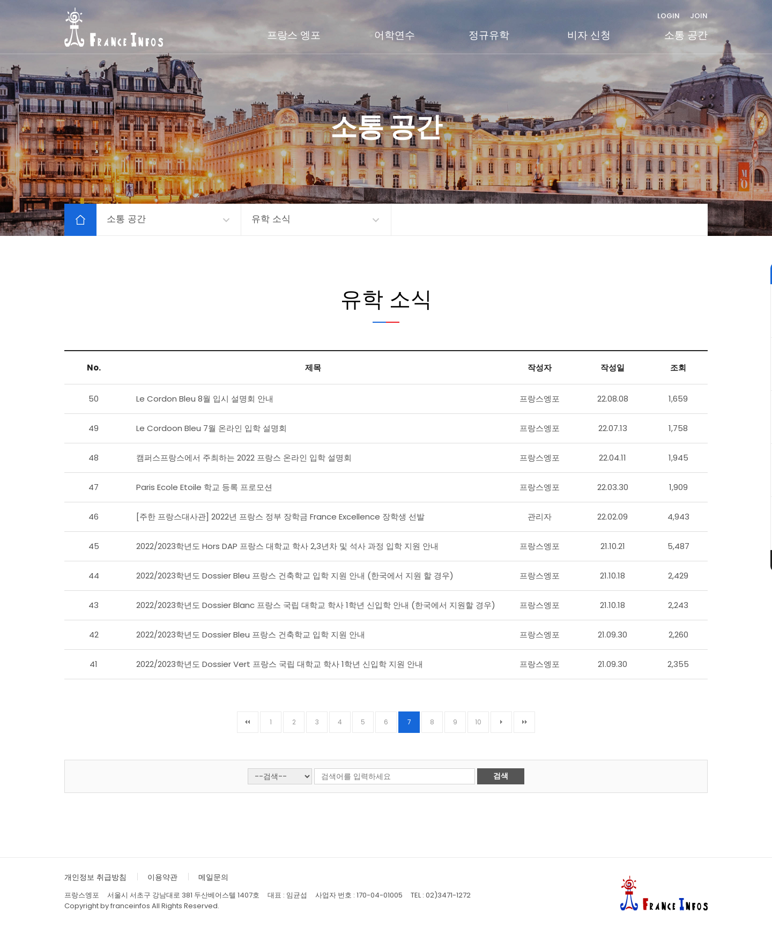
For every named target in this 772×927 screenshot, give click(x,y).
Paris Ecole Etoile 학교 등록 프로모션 (204, 487)
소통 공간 (686, 35)
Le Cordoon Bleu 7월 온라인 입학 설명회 (211, 428)
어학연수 (394, 35)
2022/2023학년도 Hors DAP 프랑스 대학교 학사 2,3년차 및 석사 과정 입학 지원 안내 (287, 546)
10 (478, 721)
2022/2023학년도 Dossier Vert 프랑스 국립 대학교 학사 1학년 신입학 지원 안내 (279, 664)
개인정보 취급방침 (95, 877)
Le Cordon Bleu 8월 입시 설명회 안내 (204, 398)
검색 (500, 775)
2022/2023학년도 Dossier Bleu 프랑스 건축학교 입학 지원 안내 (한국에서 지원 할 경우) (295, 575)
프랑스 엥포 (294, 35)
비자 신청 (589, 35)
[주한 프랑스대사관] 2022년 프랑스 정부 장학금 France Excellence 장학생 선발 (280, 516)
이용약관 (162, 877)
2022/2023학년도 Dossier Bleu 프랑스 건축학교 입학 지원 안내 (250, 634)
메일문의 (213, 877)
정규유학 (489, 35)
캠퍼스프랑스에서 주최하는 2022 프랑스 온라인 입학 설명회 (244, 457)
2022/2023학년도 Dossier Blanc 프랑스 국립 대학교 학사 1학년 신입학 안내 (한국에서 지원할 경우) (315, 605)
